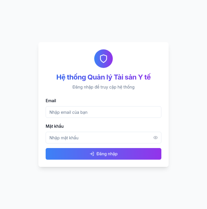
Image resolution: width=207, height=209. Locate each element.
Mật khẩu (55, 126)
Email (51, 100)
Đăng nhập (104, 153)
